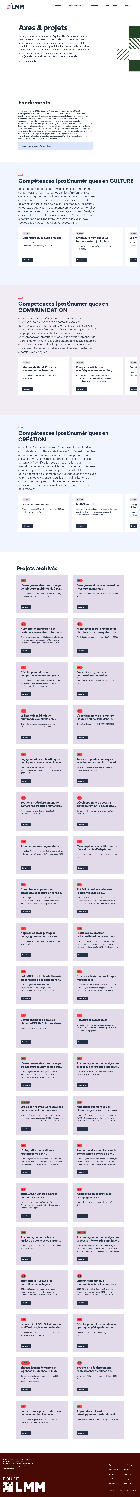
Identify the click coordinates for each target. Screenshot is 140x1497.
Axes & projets (75, 5)
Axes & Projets (114, 1470)
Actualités (93, 5)
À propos (57, 5)
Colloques (129, 5)
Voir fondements (27, 61)
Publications (111, 5)
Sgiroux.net (133, 1491)
